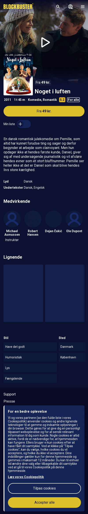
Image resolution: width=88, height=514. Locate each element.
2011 (7, 100)
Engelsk (39, 187)
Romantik (50, 100)
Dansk (28, 181)
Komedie (34, 100)
